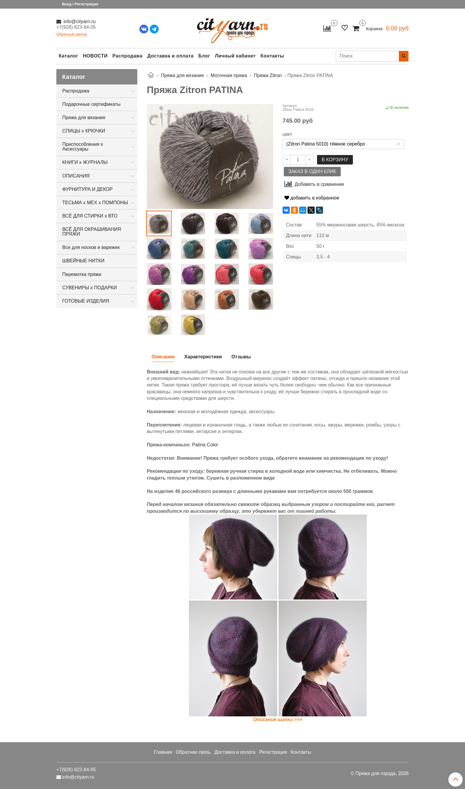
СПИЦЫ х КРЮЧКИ (83, 130)
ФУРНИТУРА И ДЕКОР (87, 189)
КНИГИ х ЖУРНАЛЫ (85, 162)
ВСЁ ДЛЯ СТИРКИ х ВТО (89, 215)
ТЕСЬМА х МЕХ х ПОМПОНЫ (95, 202)
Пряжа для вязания (83, 117)
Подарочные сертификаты (91, 104)
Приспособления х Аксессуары (82, 146)
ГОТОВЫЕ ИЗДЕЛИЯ (85, 301)
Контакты (272, 55)
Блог (204, 55)
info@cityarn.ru (78, 21)
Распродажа (127, 55)
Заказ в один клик (312, 171)
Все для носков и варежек (91, 247)
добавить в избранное (311, 197)
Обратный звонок (71, 34)
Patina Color (205, 444)
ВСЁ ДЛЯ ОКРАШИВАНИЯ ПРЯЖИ (91, 232)
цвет (287, 134)
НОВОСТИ (95, 55)
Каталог (68, 55)
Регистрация (273, 752)
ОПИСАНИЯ (76, 175)
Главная (163, 752)
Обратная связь (193, 752)
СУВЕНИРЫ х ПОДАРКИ (89, 287)
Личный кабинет (235, 55)
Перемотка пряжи (81, 274)
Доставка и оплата (170, 55)
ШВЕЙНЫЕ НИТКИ (83, 260)
